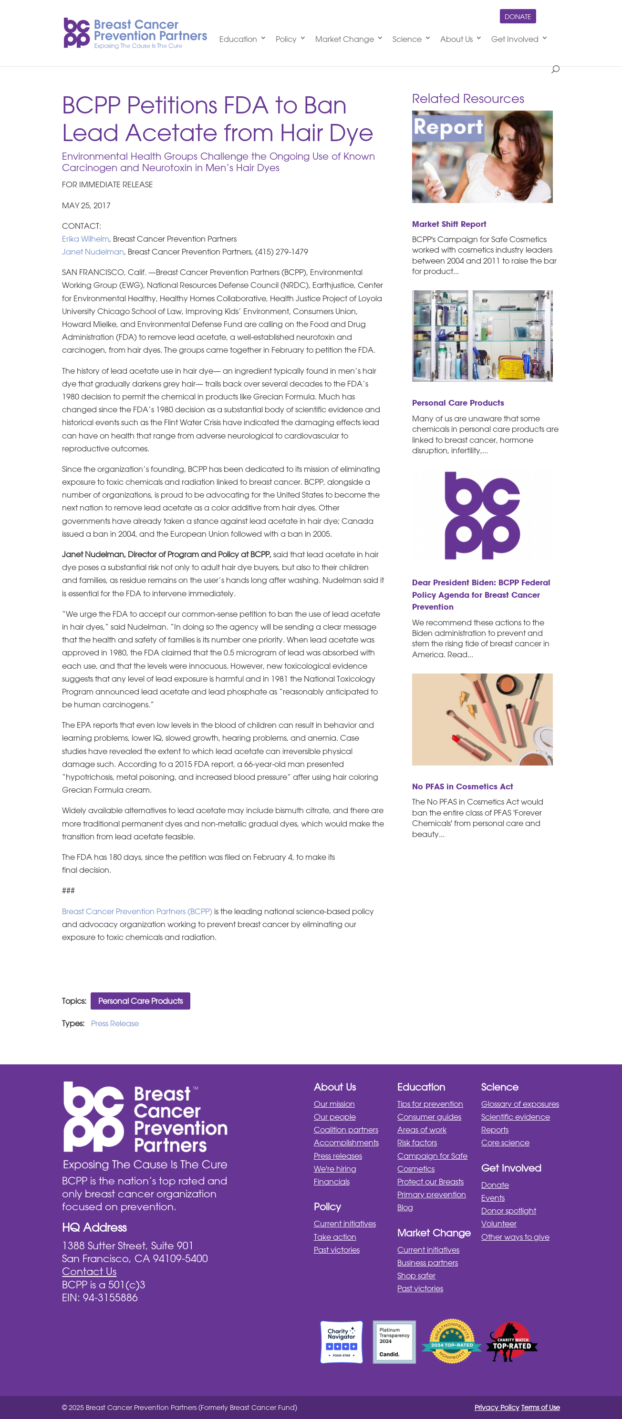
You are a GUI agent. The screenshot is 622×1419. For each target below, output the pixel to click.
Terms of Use (540, 1407)
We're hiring (335, 1169)
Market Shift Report (449, 224)
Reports (494, 1129)
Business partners (427, 1262)
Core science (505, 1142)
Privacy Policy (497, 1407)
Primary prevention (431, 1194)
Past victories (337, 1250)
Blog (405, 1207)
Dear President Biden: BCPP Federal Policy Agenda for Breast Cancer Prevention (481, 594)
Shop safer (416, 1275)
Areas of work (421, 1129)
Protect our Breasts (430, 1181)
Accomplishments (346, 1142)
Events (493, 1198)
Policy (286, 39)
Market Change (344, 39)
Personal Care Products (140, 1001)
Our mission (334, 1104)
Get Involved (515, 39)
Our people (335, 1117)
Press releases (338, 1156)
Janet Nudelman (93, 251)
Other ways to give (515, 1237)
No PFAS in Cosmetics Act (462, 786)
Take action (335, 1237)
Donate (518, 16)
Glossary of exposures (520, 1104)
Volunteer (499, 1223)
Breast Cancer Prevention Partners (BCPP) (137, 911)
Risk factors (417, 1142)
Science (407, 39)
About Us (456, 39)
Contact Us (89, 1271)
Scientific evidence (515, 1117)
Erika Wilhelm (85, 239)
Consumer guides (429, 1117)
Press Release (115, 1023)
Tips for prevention (430, 1104)
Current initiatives (345, 1223)
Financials (332, 1181)
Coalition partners (346, 1129)
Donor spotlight (508, 1210)
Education (238, 39)
